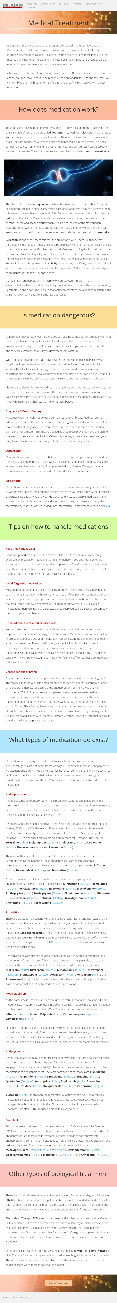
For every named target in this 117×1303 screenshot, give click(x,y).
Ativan (69, 974)
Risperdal (12, 1076)
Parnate (93, 898)
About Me (32, 4)
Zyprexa (94, 1076)
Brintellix (42, 888)
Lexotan (43, 974)
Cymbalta (73, 870)
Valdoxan (12, 888)
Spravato (57, 902)
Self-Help (63, 4)
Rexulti (67, 1086)
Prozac (68, 847)
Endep (28, 893)
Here (107, 506)
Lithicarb (22, 1014)
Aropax (11, 847)
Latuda (37, 1086)
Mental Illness (48, 4)
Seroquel (27, 1081)
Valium (24, 970)
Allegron (57, 893)
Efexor (10, 870)
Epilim (57, 1014)
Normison (80, 970)
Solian (55, 1081)
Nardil (25, 902)
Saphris (11, 1086)
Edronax (70, 888)
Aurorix (100, 888)
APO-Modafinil (65, 1154)
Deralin (55, 942)
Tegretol (90, 1014)
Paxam (96, 974)
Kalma (25, 979)
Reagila (98, 1086)
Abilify (81, 1081)
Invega (41, 1076)
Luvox (38, 847)
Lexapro (52, 842)
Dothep (58, 898)
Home (5, 1297)
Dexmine (95, 1150)
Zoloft (23, 842)
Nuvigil (101, 1154)
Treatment (76, 4)
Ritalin (33, 1150)
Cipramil (80, 842)
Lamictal (28, 1018)
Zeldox (68, 1076)
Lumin (10, 898)
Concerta (60, 1150)
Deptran (33, 898)
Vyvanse (36, 1154)
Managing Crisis (94, 4)
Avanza (84, 883)
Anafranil (89, 893)
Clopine (24, 1095)
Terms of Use (26, 1297)
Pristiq (41, 870)
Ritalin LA (43, 1150)
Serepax (50, 970)
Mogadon (12, 974)
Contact (31, 7)
